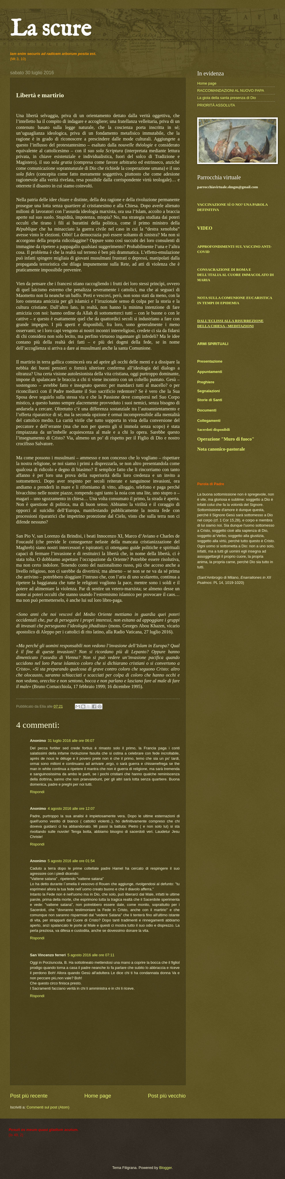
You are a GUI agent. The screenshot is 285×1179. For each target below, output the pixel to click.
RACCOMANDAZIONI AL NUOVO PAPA (230, 90)
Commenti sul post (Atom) (47, 1107)
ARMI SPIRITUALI (212, 344)
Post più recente (29, 1096)
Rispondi (37, 792)
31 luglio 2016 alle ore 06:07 (71, 740)
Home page (97, 1096)
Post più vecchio (167, 1096)
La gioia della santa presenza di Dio (226, 98)
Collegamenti (209, 420)
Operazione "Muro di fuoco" (225, 439)
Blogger (165, 1167)
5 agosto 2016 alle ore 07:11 (90, 955)
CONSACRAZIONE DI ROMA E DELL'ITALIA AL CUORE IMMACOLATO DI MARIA (235, 275)
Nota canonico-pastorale (221, 449)
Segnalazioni (208, 391)
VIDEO (204, 228)
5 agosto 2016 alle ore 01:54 (71, 861)
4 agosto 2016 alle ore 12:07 (71, 808)
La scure (50, 29)
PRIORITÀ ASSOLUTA (216, 105)
